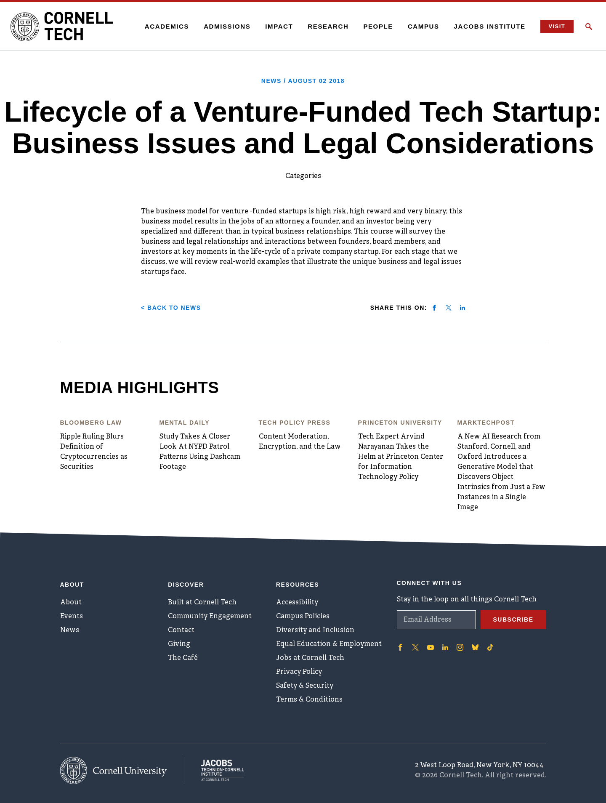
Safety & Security (304, 686)
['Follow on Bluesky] (475, 647)
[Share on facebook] (434, 308)
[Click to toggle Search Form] (588, 26)
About (71, 602)
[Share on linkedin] (462, 308)
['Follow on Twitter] (415, 647)
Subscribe (513, 619)
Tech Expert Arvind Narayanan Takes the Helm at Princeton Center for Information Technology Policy (400, 457)
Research (328, 26)
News (69, 630)
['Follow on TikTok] (490, 647)
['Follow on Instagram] (460, 647)
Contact (181, 630)
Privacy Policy (299, 672)
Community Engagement (210, 616)
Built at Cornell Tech (202, 602)
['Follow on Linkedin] (445, 647)
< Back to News (171, 307)
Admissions (227, 26)
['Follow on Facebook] (400, 647)
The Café (183, 658)
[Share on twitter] (449, 308)
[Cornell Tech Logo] (63, 26)
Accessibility (297, 602)
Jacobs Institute (490, 26)
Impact (279, 26)
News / (303, 80)
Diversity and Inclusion (315, 630)
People (378, 26)
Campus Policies (303, 616)
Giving (179, 644)
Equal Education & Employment (329, 644)
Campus (423, 26)
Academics (167, 26)
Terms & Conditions (309, 700)
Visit (557, 26)
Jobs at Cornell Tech (310, 658)
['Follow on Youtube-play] (430, 647)
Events (71, 616)
